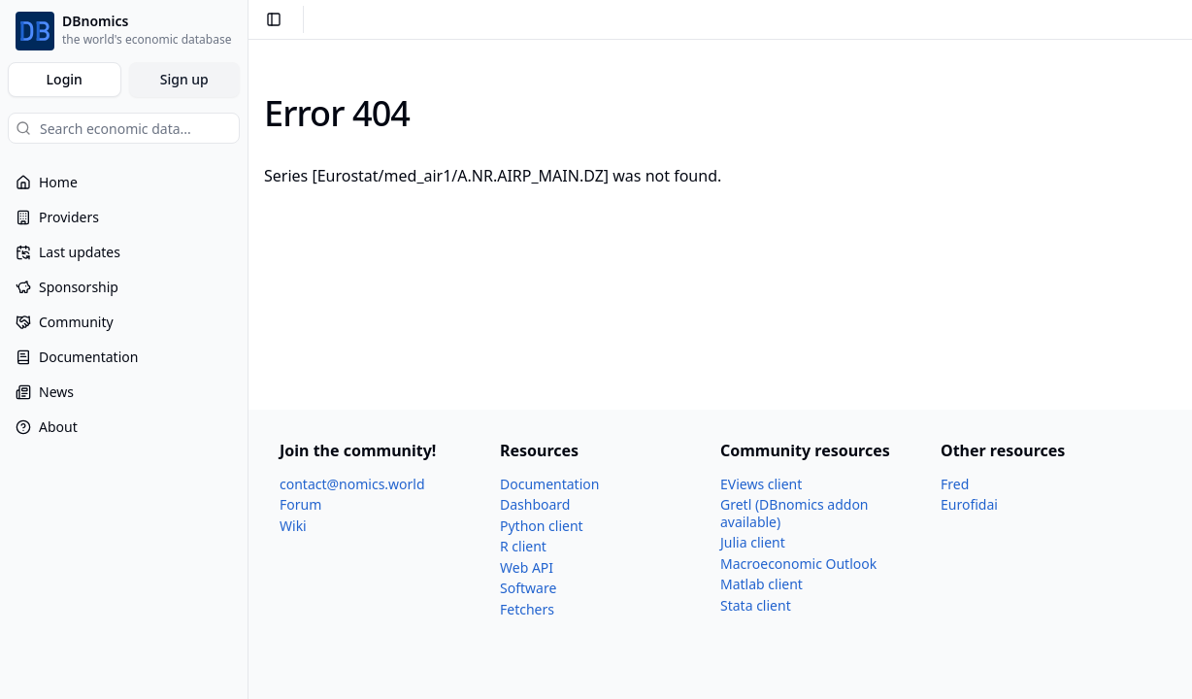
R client (523, 546)
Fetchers (527, 609)
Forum (300, 504)
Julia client (752, 542)
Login (65, 79)
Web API (526, 567)
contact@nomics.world (352, 484)
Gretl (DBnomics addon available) (794, 513)
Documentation (549, 484)
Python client (541, 525)
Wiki (293, 525)
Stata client (755, 605)
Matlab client (761, 584)
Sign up (184, 79)
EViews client (761, 484)
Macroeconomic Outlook (798, 563)
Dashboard (535, 504)
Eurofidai (969, 504)
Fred (955, 484)
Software (528, 588)
